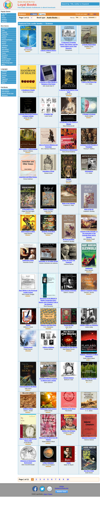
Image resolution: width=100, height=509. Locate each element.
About (45, 494)
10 (68, 479)
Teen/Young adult (7, 63)
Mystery (4, 21)
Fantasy (4, 19)
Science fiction (6, 59)
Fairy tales (5, 34)
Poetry (4, 53)
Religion (4, 57)
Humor (4, 43)
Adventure (5, 28)
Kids (3, 16)
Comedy (4, 32)
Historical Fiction (7, 40)
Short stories (6, 61)
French (4, 73)
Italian (4, 77)
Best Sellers (5, 90)
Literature (5, 45)
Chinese (4, 71)
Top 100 (4, 14)
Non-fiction (5, 49)
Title (77, 17)
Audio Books (52, 18)
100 (95, 14)
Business (5, 95)
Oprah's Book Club (7, 93)
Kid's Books (5, 91)
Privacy (50, 494)
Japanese (5, 79)
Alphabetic (92, 17)
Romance (5, 55)
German (4, 75)
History (4, 42)
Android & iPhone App (61, 488)
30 (88, 14)
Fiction (4, 18)
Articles (61, 486)
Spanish (4, 81)
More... (4, 64)
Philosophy (5, 51)
